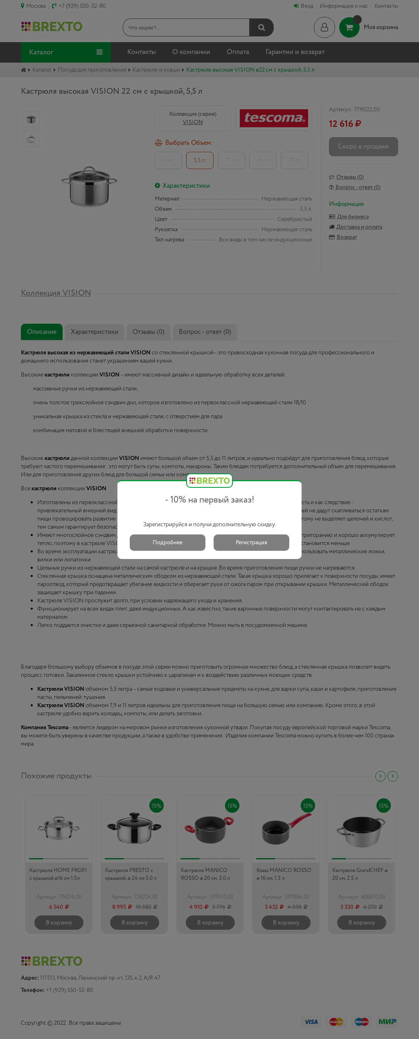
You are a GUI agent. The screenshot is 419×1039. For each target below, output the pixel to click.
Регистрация (251, 543)
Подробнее (167, 543)
